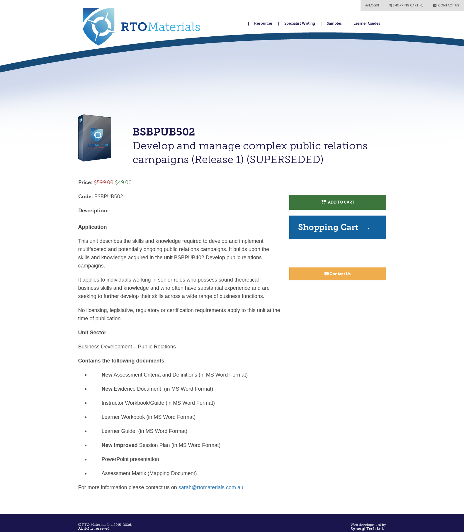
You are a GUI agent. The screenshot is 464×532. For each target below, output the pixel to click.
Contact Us (337, 273)
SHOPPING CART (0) (406, 5)
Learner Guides (366, 23)
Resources (263, 23)
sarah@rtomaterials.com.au (211, 487)
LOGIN (372, 5)
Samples (334, 23)
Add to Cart (337, 202)
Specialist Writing (299, 23)
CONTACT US (446, 5)
